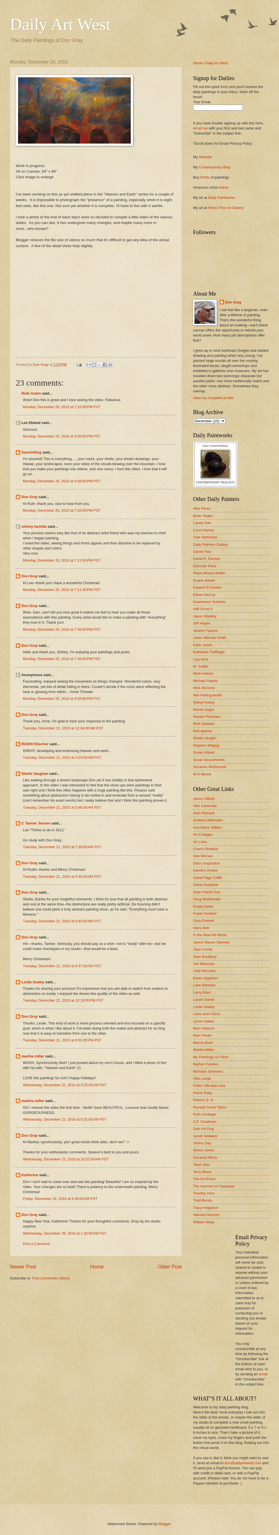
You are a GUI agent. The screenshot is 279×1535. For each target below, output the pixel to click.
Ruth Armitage (204, 1114)
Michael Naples (205, 681)
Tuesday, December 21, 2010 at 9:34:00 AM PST (62, 876)
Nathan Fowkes (205, 1064)
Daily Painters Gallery (210, 544)
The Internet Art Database (213, 1186)
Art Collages (203, 834)
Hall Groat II (202, 609)
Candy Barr (202, 523)
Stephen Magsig (206, 745)
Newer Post (23, 1267)
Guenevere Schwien (209, 602)
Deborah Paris (204, 566)
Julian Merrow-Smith (209, 637)
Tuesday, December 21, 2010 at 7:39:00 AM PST (62, 847)
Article (223, 187)
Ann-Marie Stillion (207, 827)
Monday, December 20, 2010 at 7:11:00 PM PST (62, 560)
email (263, 1374)
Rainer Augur (203, 709)
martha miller (32, 1056)
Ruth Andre (31, 393)
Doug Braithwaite (207, 899)
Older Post (170, 1267)
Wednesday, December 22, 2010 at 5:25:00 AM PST (65, 1085)
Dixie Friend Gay (206, 892)
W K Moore (202, 774)
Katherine (29, 1175)
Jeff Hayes (201, 623)
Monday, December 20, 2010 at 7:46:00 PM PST (62, 629)
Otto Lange (202, 1078)
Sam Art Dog (203, 1129)
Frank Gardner (205, 913)
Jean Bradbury (205, 957)
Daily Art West (60, 24)
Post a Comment (36, 1244)
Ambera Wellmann (208, 820)
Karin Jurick (202, 645)
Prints (205, 177)
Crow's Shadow (205, 849)
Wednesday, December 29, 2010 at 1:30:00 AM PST (65, 1233)
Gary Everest (203, 920)
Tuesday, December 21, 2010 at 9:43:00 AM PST (62, 921)
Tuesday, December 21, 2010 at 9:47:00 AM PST (62, 966)
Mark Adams (203, 673)
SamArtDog (31, 452)
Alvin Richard (203, 813)
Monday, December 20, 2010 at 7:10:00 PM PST (62, 510)
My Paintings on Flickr (211, 1057)
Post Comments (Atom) (51, 1278)
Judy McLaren (204, 971)
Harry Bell (201, 928)
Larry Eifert (202, 992)
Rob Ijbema (202, 731)
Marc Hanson (204, 1028)
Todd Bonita (202, 1200)
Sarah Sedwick (205, 1136)
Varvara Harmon (206, 1215)
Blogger (164, 1524)
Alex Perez (202, 508)
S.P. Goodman (204, 1122)
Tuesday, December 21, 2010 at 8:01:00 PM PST (62, 1040)
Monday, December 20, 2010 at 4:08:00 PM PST (62, 481)
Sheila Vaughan (34, 773)
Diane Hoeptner (205, 885)
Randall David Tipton (210, 1107)
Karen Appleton (205, 978)
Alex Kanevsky (205, 806)
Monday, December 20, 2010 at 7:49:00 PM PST (62, 659)
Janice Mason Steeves (211, 942)
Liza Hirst (200, 659)
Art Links (200, 842)
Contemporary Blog (214, 167)
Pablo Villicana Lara (209, 1085)
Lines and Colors (206, 1014)
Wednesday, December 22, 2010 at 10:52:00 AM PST (65, 1159)
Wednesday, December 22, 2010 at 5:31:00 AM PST (65, 1119)
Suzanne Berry (205, 1157)
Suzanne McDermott (209, 767)
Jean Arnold (202, 949)
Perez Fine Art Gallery (226, 208)
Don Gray (29, 497)
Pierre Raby (202, 1093)
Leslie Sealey (32, 982)
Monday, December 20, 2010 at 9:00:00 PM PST (62, 698)
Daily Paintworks (221, 197)
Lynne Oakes (203, 1021)
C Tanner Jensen (35, 823)
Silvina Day (202, 1143)
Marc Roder (202, 1035)
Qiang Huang (203, 702)
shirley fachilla (33, 526)
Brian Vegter (203, 516)
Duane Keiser (204, 580)
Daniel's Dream (205, 870)
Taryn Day (201, 1164)
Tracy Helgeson (205, 1208)
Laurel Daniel (203, 999)
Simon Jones (203, 1150)
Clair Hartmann (205, 537)
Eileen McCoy (204, 595)
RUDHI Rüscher (34, 744)
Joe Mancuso (204, 964)
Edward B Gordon (207, 587)
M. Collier (200, 666)
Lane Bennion (204, 985)
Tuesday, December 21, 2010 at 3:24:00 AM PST (62, 757)
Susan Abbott (204, 752)
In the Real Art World (210, 935)
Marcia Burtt (202, 1043)
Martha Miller (203, 1050)
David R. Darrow (206, 559)
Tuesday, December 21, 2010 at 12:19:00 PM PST (63, 1000)
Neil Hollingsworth (207, 695)
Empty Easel (203, 906)
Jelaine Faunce (205, 630)
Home (97, 1267)
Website (205, 157)
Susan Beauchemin (209, 760)
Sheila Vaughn (204, 738)
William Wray (203, 1222)
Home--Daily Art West (210, 63)
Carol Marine (203, 530)
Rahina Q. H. (203, 1100)
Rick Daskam (203, 724)
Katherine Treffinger (209, 652)
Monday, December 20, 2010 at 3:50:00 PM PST (62, 436)
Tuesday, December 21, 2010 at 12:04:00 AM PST (63, 728)
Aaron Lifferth (204, 799)
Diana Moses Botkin (209, 573)
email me (200, 128)
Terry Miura (202, 1172)
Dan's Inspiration (206, 863)
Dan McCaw (203, 856)
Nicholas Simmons (208, 1071)
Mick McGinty (204, 688)
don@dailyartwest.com (243, 1463)
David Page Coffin (207, 878)
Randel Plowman (206, 716)
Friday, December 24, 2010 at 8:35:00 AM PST (60, 1199)
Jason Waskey (204, 616)
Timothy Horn (204, 1193)
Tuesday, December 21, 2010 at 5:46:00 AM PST (62, 807)
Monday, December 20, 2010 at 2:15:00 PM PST (62, 407)
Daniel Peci (202, 551)
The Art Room (204, 1179)
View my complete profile (213, 398)
